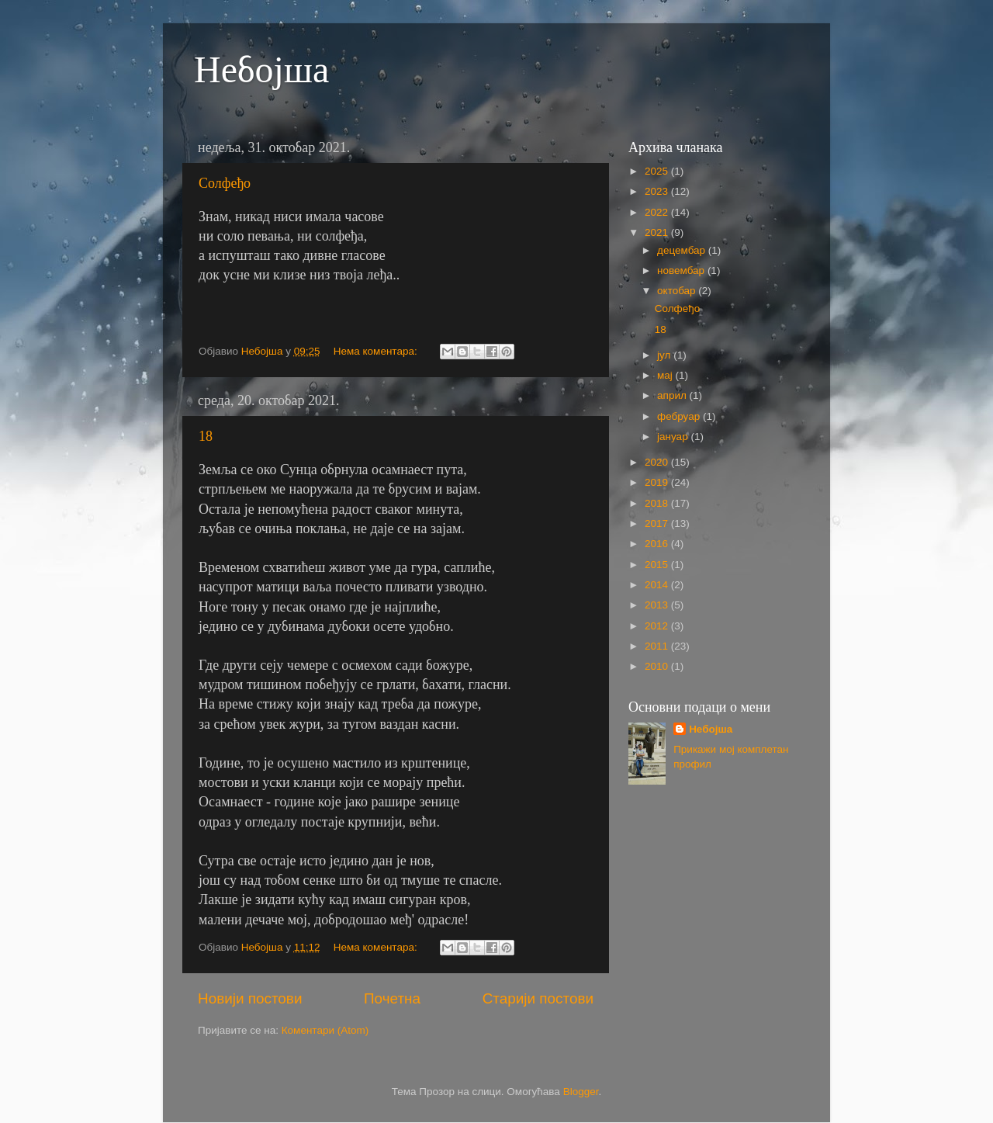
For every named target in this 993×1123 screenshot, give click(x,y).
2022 (658, 212)
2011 (658, 646)
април (673, 395)
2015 (658, 564)
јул (665, 355)
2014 (658, 585)
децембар (682, 250)
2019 (658, 482)
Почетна (392, 998)
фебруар (680, 416)
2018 (658, 503)
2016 (658, 543)
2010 (658, 666)
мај (666, 375)
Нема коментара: (377, 351)
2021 (658, 232)
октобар (677, 290)
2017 (658, 523)
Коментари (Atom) (325, 1030)
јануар (673, 436)
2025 (658, 171)
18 (206, 436)
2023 (658, 191)
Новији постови (250, 998)
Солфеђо (225, 183)
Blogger (581, 1091)
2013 (658, 605)
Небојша (261, 69)
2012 (658, 626)
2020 (658, 462)
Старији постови (538, 998)
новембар (682, 270)
